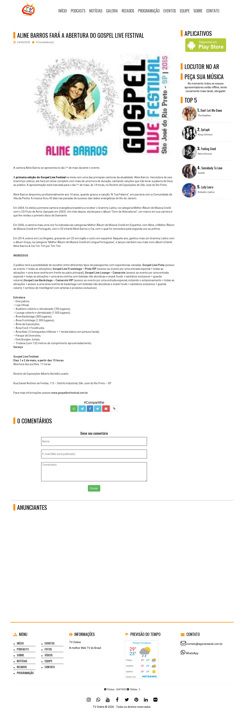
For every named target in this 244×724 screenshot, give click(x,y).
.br (86, 392)
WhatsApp (192, 653)
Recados (22, 667)
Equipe (48, 661)
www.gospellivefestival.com (68, 392)
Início (20, 643)
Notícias (22, 661)
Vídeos (49, 655)
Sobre (20, 655)
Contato (50, 667)
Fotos (48, 649)
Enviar (94, 488)
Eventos (50, 643)
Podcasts (23, 649)
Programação (25, 673)
